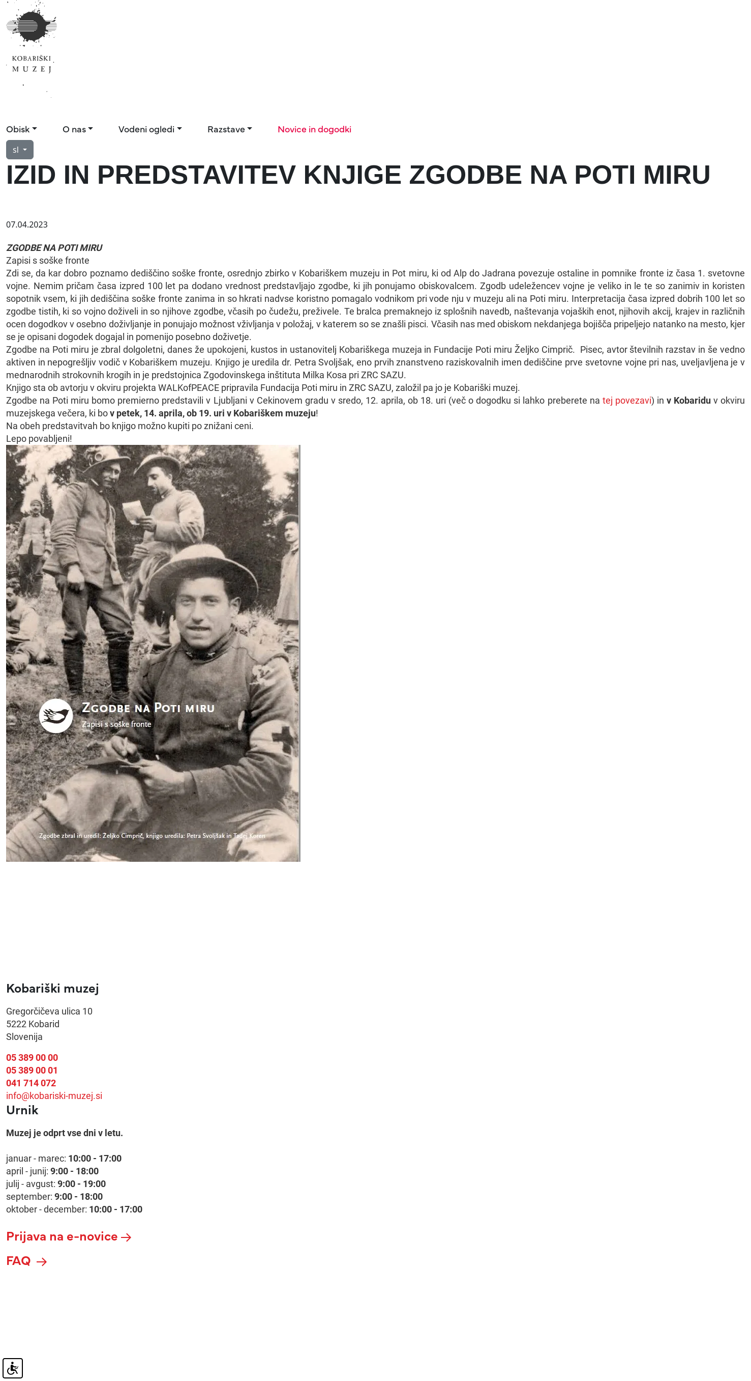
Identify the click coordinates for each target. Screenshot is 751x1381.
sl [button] (17, 149)
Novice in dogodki (314, 128)
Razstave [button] (226, 128)
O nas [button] (74, 128)
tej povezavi (627, 400)
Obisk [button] (17, 128)
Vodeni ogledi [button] (146, 128)
